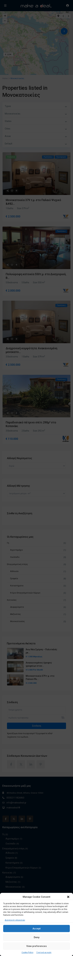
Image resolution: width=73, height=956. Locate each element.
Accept (37, 928)
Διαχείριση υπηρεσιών (15, 920)
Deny (36, 937)
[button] (68, 896)
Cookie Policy (27, 952)
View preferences (36, 946)
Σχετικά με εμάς (44, 952)
